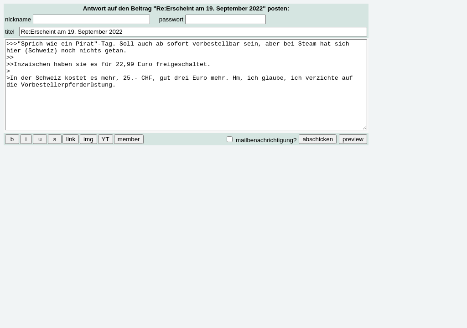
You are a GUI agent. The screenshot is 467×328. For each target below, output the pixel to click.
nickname (77, 19)
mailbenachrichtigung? (261, 140)
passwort (212, 19)
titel (10, 31)
